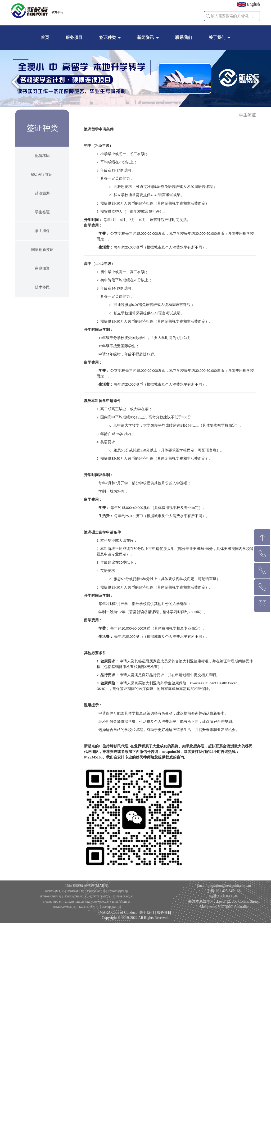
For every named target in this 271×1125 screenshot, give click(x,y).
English (248, 4)
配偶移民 (42, 156)
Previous (17, 82)
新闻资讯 (145, 37)
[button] (208, 16)
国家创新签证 (42, 250)
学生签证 (42, 212)
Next (253, 82)
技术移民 (42, 287)
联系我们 (183, 37)
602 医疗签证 (42, 175)
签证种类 (107, 37)
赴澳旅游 (42, 193)
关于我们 (217, 37)
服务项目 (74, 37)
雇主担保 (42, 231)
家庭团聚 (42, 268)
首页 (45, 37)
